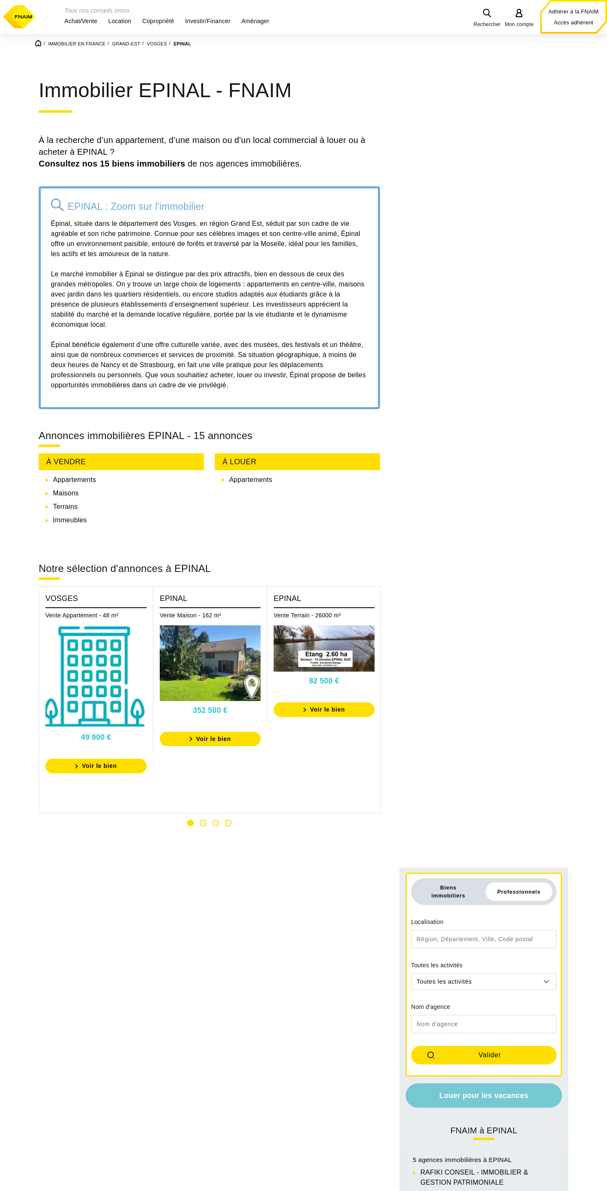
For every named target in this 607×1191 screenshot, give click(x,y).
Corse (155, 1084)
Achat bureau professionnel (398, 1134)
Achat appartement (385, 1094)
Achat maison (377, 1084)
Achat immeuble (381, 1154)
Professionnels (519, 183)
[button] (81, 21)
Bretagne (55, 1104)
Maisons (66, 517)
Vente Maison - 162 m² (190, 640)
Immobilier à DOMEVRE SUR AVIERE (522, 665)
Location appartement (494, 1084)
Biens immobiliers (448, 183)
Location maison (486, 1094)
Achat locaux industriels (392, 1144)
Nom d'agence (430, 298)
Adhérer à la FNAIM (574, 11)
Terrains (65, 531)
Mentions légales (177, 1181)
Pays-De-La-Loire (278, 1114)
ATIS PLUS (437, 487)
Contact (223, 1181)
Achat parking (377, 1104)
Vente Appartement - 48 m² (82, 640)
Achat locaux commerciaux (397, 1124)
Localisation (427, 213)
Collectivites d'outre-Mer (78, 1124)
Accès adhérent (573, 22)
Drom (154, 1094)
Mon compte (519, 24)
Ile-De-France (167, 1124)
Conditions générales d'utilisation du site (303, 1181)
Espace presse (432, 1181)
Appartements (74, 504)
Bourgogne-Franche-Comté (83, 1094)
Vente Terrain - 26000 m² (307, 640)
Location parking (486, 1124)
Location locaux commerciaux (507, 1114)
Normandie (268, 1084)
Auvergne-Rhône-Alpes (77, 1084)
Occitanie (265, 1104)
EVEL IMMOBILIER (450, 514)
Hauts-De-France (172, 1114)
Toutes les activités (437, 257)
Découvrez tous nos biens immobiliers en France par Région (150, 1066)
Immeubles (70, 544)
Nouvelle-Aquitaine (280, 1094)
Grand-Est (161, 1104)
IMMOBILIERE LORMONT (461, 500)
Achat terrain (376, 1114)
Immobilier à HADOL (451, 689)
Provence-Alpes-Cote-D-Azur (296, 1124)
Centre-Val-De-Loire (72, 1114)
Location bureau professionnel (507, 1104)
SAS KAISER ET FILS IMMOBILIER (475, 527)
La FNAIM (386, 1181)
